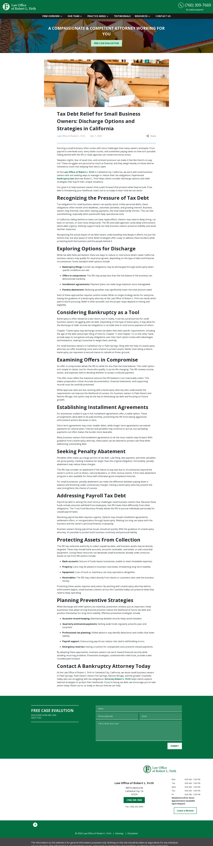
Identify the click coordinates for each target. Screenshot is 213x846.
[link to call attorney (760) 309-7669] (194, 5)
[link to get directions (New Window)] (134, 791)
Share (151, 135)
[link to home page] (19, 7)
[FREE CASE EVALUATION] (106, 43)
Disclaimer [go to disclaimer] (132, 833)
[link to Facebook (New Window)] (35, 825)
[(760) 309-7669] (134, 800)
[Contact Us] (163, 16)
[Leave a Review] (185, 810)
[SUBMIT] (174, 746)
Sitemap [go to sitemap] (119, 833)
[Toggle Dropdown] (61, 16)
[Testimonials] (122, 16)
